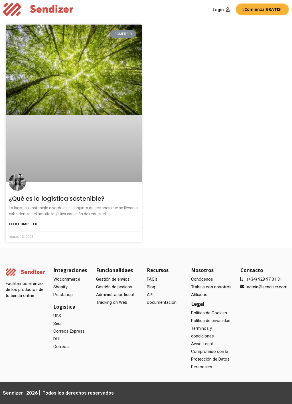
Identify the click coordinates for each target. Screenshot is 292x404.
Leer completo (23, 224)
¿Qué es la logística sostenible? (57, 198)
